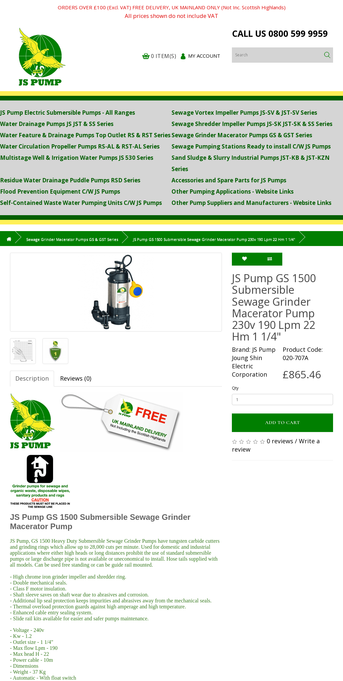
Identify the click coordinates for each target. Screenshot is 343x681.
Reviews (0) (75, 378)
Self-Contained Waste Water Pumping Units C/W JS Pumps (81, 203)
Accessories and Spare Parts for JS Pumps (229, 180)
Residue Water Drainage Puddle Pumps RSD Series (70, 180)
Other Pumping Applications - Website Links (233, 191)
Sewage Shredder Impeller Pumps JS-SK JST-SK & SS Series (252, 124)
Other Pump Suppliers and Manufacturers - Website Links (251, 203)
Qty (235, 388)
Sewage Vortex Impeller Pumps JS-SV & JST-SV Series (244, 112)
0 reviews (280, 441)
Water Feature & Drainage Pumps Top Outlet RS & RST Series (85, 135)
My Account (204, 55)
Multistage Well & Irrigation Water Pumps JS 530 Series (76, 157)
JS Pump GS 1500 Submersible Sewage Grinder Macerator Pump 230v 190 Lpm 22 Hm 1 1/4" (214, 239)
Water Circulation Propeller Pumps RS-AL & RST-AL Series (80, 146)
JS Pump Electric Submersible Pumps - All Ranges (67, 112)
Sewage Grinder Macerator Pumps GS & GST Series (242, 135)
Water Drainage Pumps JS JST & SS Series (56, 124)
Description (32, 378)
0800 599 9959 (298, 33)
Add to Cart (282, 422)
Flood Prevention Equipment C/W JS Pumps (60, 191)
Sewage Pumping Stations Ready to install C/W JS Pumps (251, 146)
